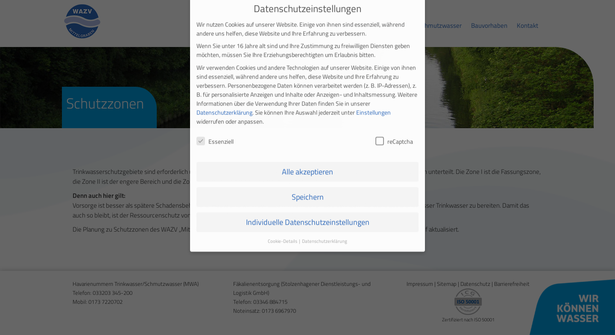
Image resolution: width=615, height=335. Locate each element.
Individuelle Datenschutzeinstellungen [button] (307, 214)
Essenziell (215, 133)
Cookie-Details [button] (283, 232)
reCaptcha (394, 133)
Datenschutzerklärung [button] (324, 232)
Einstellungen (373, 103)
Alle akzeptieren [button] (307, 163)
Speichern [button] (308, 188)
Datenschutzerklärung (224, 103)
